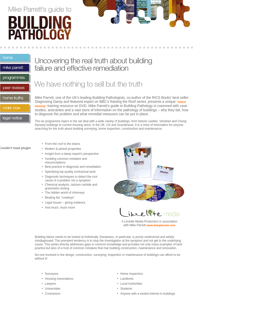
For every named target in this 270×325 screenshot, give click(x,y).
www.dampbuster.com (160, 225)
